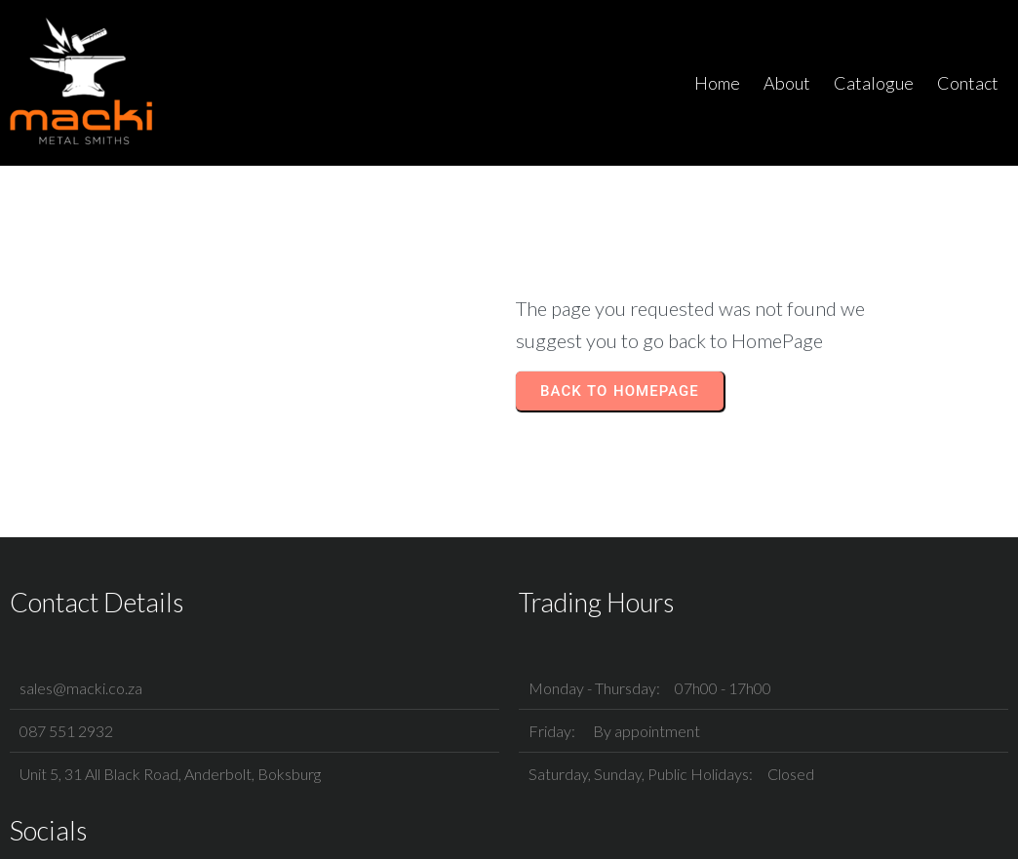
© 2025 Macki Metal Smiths (509, 826)
